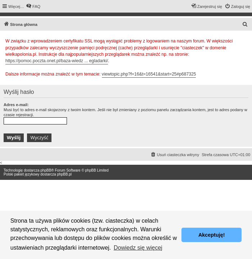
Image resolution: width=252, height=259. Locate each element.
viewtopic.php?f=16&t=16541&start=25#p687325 (149, 74)
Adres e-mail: (16, 105)
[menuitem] (33, 6)
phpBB (45, 170)
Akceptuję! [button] (211, 235)
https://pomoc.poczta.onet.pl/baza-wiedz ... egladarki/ (56, 60)
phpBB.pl (64, 174)
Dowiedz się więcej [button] (138, 248)
